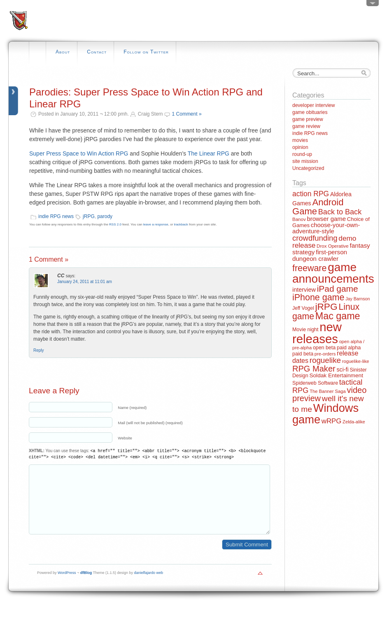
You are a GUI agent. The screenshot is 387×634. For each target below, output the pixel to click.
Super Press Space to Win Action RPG (78, 153)
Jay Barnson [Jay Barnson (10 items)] (357, 298)
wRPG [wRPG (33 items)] (332, 421)
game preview (307, 119)
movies (300, 140)
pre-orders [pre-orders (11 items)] (325, 353)
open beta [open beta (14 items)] (324, 348)
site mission (305, 161)
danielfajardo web (148, 585)
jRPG (89, 216)
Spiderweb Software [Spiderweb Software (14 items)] (315, 383)
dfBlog (86, 585)
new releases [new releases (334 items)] (317, 333)
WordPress (67, 585)
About (63, 52)
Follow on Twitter (146, 52)
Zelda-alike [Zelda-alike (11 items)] (354, 421)
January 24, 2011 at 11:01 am (84, 281)
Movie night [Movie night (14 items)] (305, 329)
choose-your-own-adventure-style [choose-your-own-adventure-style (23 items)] (326, 228)
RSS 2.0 (115, 224)
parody (104, 216)
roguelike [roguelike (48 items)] (325, 360)
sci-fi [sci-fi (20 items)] (343, 369)
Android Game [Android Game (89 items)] (317, 206)
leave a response (155, 224)
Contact (97, 52)
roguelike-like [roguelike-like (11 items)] (355, 361)
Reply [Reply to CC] (38, 350)
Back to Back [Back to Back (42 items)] (339, 212)
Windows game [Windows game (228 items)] (325, 413)
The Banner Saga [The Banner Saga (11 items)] (327, 391)
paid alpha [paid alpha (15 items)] (349, 348)
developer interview (313, 105)
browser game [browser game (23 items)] (326, 218)
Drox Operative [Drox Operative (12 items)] (333, 246)
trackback (181, 224)
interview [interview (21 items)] (304, 289)
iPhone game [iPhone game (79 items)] (318, 297)
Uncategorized (308, 168)
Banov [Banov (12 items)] (299, 219)
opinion (300, 147)
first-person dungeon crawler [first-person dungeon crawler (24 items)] (319, 255)
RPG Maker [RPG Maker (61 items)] (314, 368)
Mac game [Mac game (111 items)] (337, 316)
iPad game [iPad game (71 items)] (337, 288)
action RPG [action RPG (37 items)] (310, 194)
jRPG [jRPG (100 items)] (326, 306)
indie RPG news (56, 216)
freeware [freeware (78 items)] (309, 268)
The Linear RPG (208, 153)
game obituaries (309, 112)
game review (306, 126)
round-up (302, 154)
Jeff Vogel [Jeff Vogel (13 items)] (303, 308)
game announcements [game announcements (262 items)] (333, 273)
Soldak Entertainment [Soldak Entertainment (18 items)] (336, 375)
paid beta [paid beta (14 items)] (302, 354)
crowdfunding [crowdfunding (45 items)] (315, 238)
